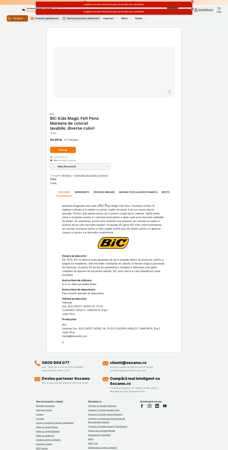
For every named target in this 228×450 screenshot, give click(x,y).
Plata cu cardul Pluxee (47, 351)
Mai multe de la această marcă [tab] (138, 116)
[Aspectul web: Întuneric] (130, 443)
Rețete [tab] (166, 116)
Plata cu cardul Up (45, 359)
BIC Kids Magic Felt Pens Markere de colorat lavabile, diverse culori (141, 47)
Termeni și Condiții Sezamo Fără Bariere (107, 350)
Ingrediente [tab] (82, 116)
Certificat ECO (95, 380)
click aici (75, 423)
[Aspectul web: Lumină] (114, 443)
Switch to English (120, 430)
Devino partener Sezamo (66, 302)
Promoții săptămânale (45, 18)
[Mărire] (103, 82)
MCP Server (42, 372)
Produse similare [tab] (104, 116)
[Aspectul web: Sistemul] (98, 443)
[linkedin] (157, 330)
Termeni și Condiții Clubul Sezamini (105, 338)
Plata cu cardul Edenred (48, 355)
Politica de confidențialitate (101, 354)
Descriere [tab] (64, 116)
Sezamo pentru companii (48, 363)
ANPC (91, 363)
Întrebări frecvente (45, 329)
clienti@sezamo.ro (128, 286)
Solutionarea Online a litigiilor (102, 371)
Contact (40, 342)
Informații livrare (44, 334)
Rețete (140, 18)
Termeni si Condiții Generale (102, 329)
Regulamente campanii (99, 358)
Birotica (133, 99)
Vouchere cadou (44, 367)
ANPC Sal (92, 367)
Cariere (40, 338)
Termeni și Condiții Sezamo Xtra (104, 334)
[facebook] (142, 330)
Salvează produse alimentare (81, 18)
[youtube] (165, 330)
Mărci (126, 18)
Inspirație (110, 18)
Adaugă (130, 73)
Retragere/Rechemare (99, 375)
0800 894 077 (56, 286)
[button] (203, 10)
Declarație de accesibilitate (101, 384)
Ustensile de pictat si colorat (158, 99)
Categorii (17, 18)
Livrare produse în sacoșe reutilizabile (55, 346)
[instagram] (149, 330)
